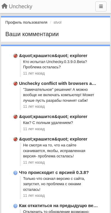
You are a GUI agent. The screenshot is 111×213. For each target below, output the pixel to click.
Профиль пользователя (26, 22)
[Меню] (101, 6)
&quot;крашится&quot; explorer (53, 55)
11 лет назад (34, 73)
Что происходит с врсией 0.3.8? (54, 172)
